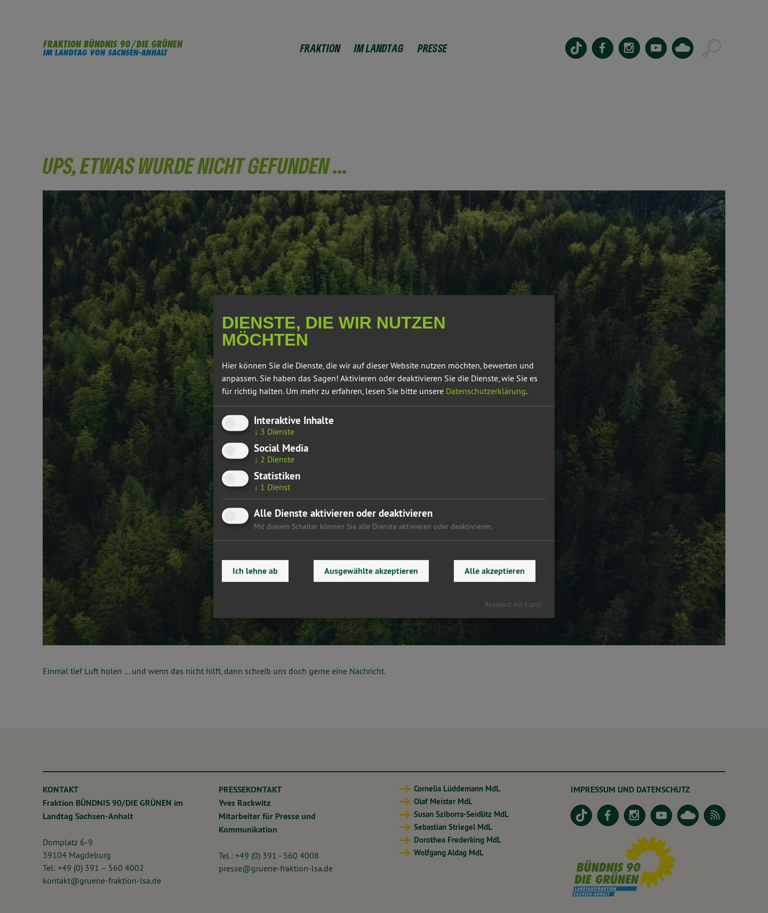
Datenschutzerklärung (486, 391)
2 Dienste (274, 459)
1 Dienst (272, 487)
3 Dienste (274, 431)
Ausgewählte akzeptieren (371, 570)
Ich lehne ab (255, 570)
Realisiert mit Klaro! (513, 604)
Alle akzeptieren (495, 570)
